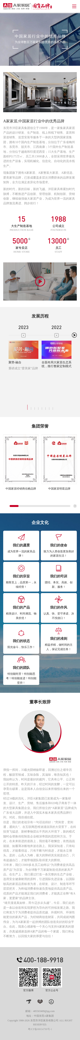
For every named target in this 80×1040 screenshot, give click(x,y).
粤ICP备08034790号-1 (40, 1029)
